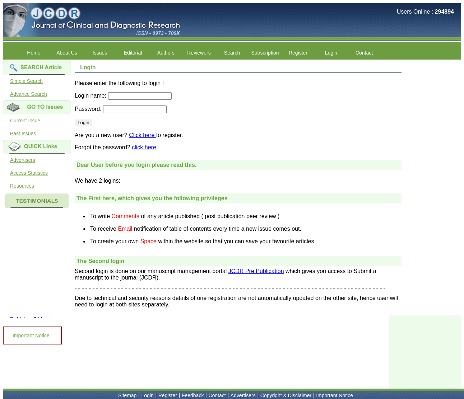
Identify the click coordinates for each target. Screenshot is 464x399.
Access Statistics (29, 173)
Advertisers (22, 160)
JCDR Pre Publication (256, 271)
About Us (66, 53)
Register (298, 53)
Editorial (133, 53)
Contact (364, 53)
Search (232, 53)
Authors (166, 53)
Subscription (265, 53)
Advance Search (28, 94)
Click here (142, 135)
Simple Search (26, 81)
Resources (22, 186)
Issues (100, 53)
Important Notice (31, 335)
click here (144, 147)
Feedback (193, 395)
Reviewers (198, 53)
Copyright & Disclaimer (285, 395)
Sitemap (127, 395)
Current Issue (25, 120)
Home (33, 53)
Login (331, 53)
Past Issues (23, 133)
